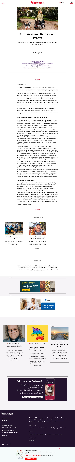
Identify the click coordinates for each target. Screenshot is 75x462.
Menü (3, 3)
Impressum (32, 428)
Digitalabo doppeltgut (9, 430)
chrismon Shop (41, 434)
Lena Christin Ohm (13, 246)
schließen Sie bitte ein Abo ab (44, 267)
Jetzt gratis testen (30, 458)
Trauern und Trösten (50, 422)
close (59, 448)
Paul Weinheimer (12, 360)
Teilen (37, 79)
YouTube (3, 444)
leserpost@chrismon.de (34, 269)
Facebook (33, 271)
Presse (57, 434)
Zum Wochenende (8, 425)
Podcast (5, 420)
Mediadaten (50, 434)
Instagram (54, 269)
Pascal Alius (36, 365)
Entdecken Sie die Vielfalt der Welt (59, 345)
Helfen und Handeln (61, 418)
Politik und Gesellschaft (36, 422)
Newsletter (6, 418)
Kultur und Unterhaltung (58, 420)
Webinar (5, 423)
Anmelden (71, 2)
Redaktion (32, 440)
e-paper (4, 435)
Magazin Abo (32, 434)
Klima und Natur (33, 420)
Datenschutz (40, 428)
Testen (61, 2)
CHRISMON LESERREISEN (59, 341)
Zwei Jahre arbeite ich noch (14, 347)
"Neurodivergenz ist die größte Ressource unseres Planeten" (37, 349)
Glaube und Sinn (49, 418)
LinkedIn (40, 271)
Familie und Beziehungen (36, 418)
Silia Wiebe (37, 248)
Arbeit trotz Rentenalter (15, 343)
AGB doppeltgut (54, 428)
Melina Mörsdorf (38, 52)
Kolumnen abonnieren (9, 428)
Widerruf (62, 428)
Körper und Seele (45, 420)
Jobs (61, 434)
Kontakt (47, 428)
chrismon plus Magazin (10, 433)
